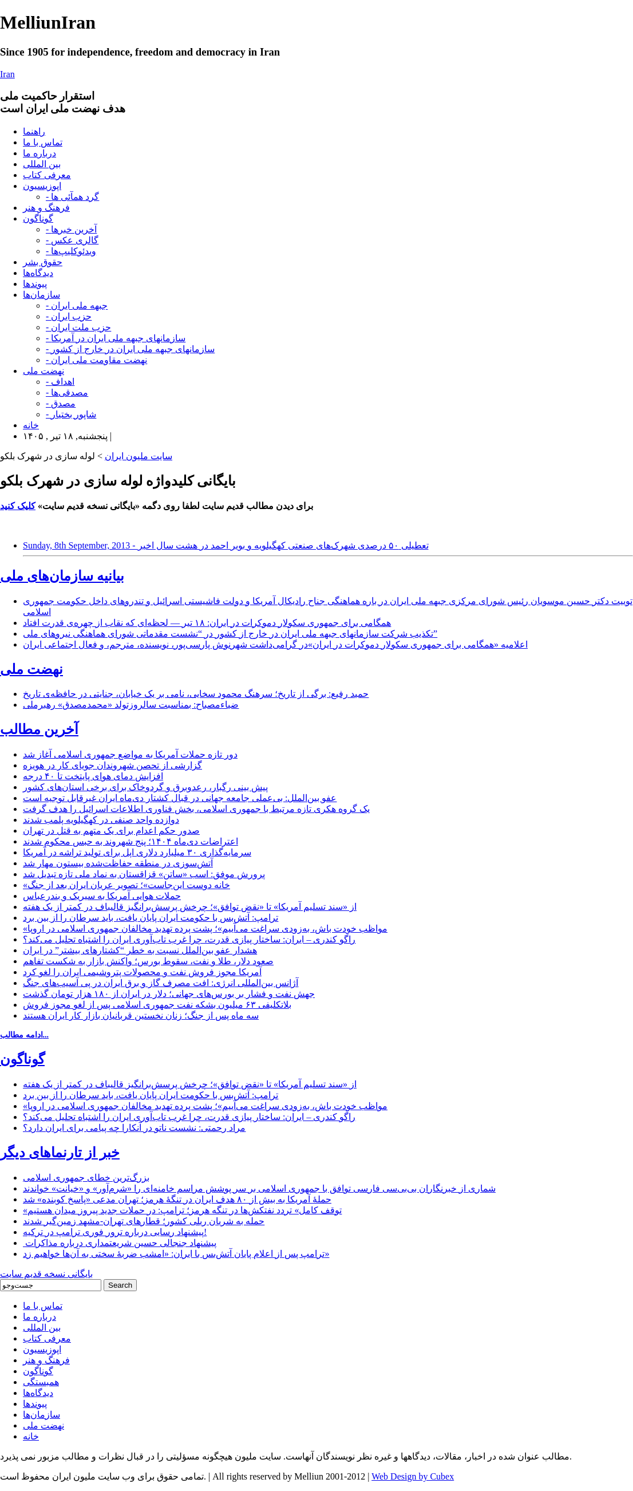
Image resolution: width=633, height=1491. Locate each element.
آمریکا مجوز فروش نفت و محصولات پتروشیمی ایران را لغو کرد (142, 972)
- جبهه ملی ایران (77, 305)
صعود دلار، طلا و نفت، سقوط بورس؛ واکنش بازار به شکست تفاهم (148, 961)
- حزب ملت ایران (78, 327)
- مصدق (61, 403)
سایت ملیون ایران (138, 456)
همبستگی (41, 1382)
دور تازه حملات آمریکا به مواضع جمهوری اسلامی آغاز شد (130, 754)
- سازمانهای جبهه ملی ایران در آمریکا (115, 338)
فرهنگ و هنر (46, 207)
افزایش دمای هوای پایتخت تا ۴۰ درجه (93, 776)
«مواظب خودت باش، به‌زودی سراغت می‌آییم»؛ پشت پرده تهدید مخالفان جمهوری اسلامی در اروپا (205, 928)
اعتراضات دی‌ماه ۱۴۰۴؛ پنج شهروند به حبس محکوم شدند (130, 841)
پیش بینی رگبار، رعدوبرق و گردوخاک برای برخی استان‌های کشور (145, 787)
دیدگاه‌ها (38, 273)
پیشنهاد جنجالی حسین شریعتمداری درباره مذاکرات (119, 1243)
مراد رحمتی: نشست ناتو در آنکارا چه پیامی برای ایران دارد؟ (134, 1128)
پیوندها (35, 284)
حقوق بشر (42, 262)
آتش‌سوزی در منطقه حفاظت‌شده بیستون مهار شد (118, 863)
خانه (31, 425)
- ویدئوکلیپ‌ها (71, 251)
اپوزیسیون (42, 186)
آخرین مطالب (39, 729)
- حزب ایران (69, 316)
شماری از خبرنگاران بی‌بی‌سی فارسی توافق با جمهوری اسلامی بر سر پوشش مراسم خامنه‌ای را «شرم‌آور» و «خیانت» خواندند (259, 1188)
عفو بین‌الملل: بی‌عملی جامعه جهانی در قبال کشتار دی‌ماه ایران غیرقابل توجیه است (180, 798)
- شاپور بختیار (71, 414)
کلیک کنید (17, 506)
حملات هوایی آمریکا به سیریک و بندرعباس (102, 896)
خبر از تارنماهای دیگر (60, 1152)
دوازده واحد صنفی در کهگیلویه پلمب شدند (101, 820)
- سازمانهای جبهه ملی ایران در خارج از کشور (130, 349)
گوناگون (38, 218)
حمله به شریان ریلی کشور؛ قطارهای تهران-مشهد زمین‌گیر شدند (143, 1221)
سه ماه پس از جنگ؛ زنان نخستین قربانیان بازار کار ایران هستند (141, 1015)
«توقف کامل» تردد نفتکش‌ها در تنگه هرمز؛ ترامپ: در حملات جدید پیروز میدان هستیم (182, 1210)
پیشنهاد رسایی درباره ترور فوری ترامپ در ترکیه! (115, 1232)
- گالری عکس (72, 240)
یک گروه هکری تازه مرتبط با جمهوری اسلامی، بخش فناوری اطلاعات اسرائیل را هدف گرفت (196, 809)
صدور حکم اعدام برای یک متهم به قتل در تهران (111, 830)
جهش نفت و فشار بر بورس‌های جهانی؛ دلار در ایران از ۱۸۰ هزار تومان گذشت (169, 994)
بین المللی (42, 164)
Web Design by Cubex (412, 1476)
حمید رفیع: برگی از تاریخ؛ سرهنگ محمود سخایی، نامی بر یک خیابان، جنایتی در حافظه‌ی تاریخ (196, 694)
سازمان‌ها (41, 294)
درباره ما (39, 153)
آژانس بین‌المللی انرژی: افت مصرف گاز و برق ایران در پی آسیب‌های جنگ (160, 983)
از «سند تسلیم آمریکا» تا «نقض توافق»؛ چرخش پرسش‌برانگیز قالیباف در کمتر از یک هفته (190, 907)
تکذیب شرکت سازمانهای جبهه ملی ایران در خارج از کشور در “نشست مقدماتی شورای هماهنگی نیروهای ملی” (230, 633)
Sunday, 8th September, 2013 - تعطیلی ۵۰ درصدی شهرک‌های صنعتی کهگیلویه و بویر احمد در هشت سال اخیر (226, 545)
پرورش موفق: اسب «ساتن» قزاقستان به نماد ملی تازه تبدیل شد (144, 874)
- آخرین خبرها (71, 229)
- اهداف (60, 381)
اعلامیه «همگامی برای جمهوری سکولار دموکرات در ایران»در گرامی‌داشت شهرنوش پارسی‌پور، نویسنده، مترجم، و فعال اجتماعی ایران (275, 644)
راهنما (34, 131)
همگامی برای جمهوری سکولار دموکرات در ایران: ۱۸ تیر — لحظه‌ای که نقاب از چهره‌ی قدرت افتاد (207, 623)
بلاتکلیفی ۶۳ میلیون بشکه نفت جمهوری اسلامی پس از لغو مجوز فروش (157, 1004)
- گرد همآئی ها (72, 197)
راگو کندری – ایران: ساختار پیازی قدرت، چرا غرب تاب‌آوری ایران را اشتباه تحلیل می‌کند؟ (189, 939)
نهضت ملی (43, 371)
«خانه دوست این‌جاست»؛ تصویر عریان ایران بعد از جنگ (126, 885)
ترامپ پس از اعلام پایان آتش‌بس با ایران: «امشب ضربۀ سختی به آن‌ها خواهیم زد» (176, 1254)
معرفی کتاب (47, 175)
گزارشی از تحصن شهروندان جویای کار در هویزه (112, 765)
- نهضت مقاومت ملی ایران (96, 360)
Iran (7, 74)
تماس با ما (42, 142)
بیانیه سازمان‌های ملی (62, 576)
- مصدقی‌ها (67, 392)
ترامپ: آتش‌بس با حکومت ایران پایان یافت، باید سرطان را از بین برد (150, 917)
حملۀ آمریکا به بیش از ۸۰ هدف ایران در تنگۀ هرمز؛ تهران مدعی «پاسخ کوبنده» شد (177, 1199)
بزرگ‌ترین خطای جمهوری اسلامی (86, 1177)
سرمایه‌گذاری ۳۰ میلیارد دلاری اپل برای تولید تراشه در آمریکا (137, 852)
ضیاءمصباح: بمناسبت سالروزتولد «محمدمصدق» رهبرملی (131, 704)
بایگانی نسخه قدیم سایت (46, 1274)
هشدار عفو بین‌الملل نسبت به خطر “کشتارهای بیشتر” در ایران (140, 950)
